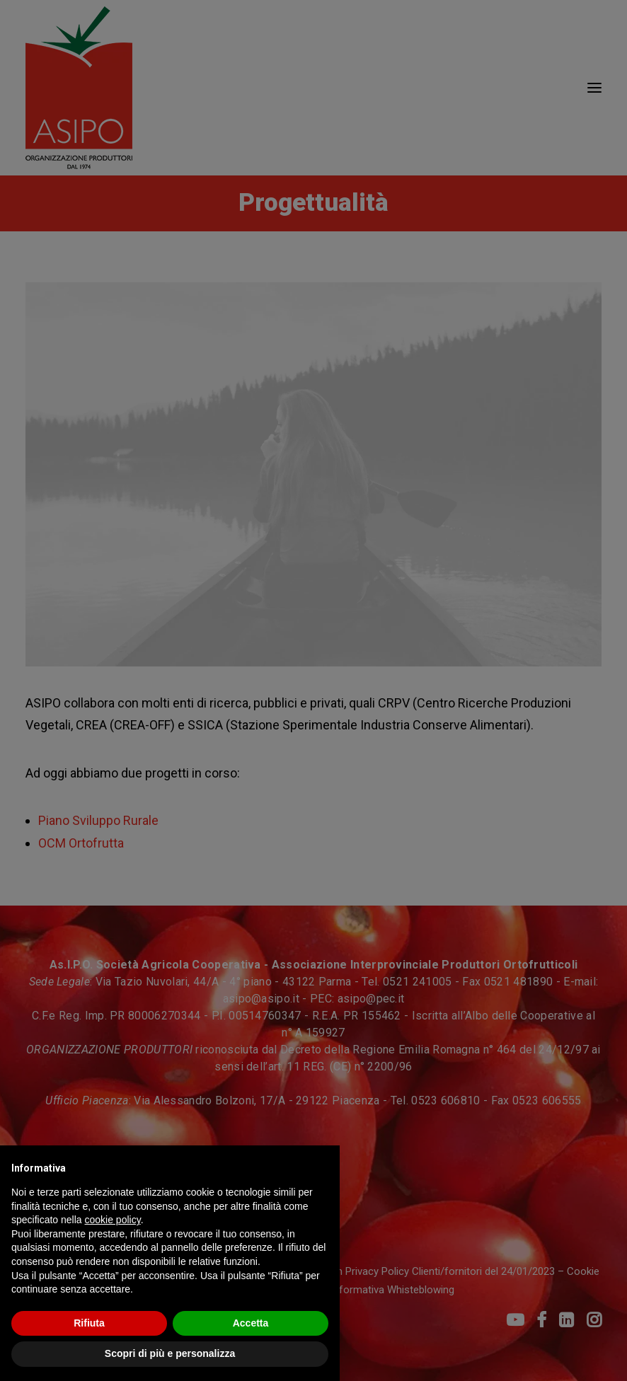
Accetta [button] (251, 1323)
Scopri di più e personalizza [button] (170, 1353)
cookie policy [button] (113, 1219)
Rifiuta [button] (89, 1323)
